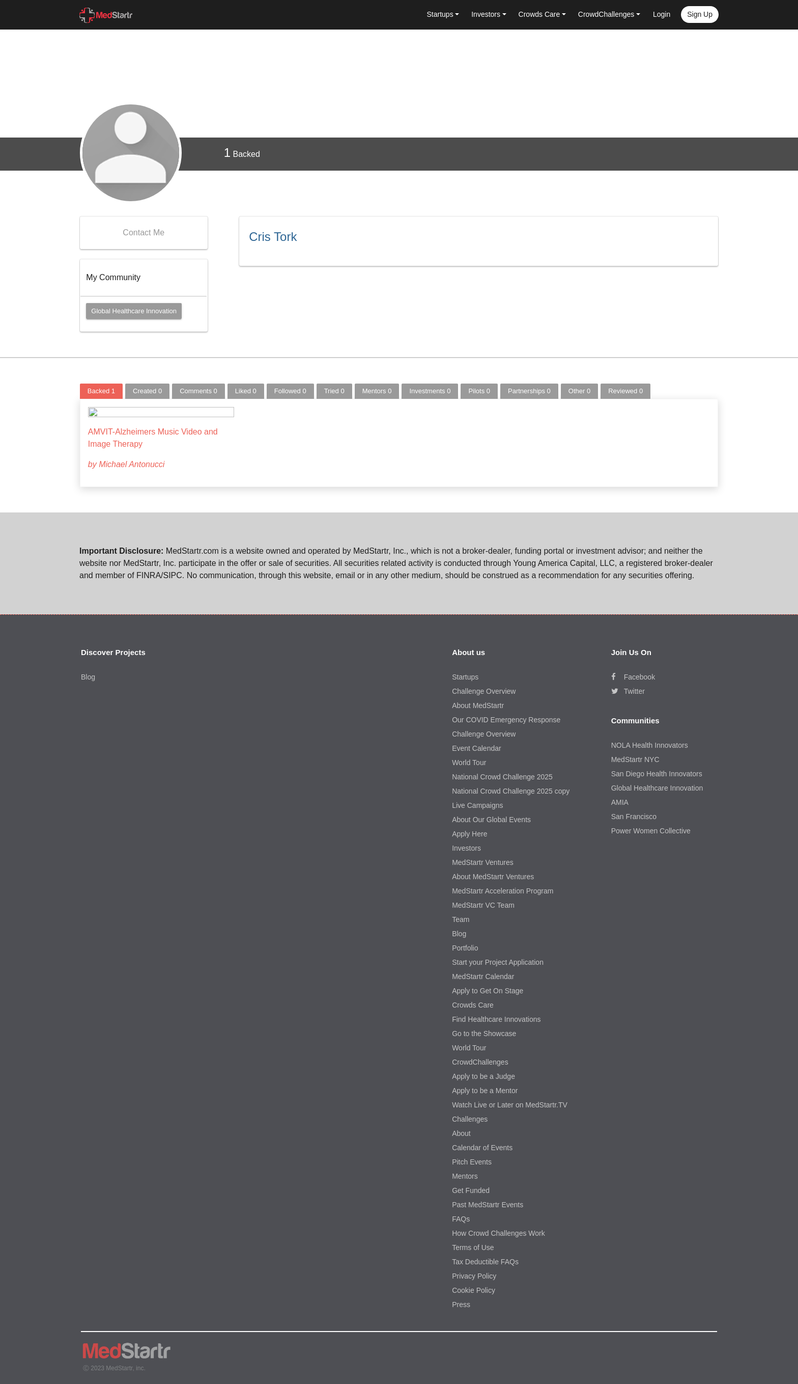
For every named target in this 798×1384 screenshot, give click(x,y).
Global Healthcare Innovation (134, 311)
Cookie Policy (473, 1289)
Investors (466, 847)
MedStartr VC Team (483, 904)
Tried (334, 391)
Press (461, 1303)
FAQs (461, 1217)
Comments (198, 391)
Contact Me (143, 232)
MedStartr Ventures (483, 861)
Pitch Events (472, 1160)
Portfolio (465, 946)
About (461, 1132)
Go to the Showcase (484, 1032)
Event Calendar (476, 747)
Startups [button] (440, 14)
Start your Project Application (498, 961)
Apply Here (469, 832)
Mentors (377, 391)
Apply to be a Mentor (485, 1089)
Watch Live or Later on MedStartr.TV (509, 1103)
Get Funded (471, 1189)
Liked (245, 391)
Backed (242, 152)
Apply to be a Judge (483, 1075)
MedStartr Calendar (483, 975)
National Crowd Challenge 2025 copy (510, 789)
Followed (290, 391)
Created (147, 391)
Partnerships (529, 391)
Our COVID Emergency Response (506, 718)
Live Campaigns (477, 804)
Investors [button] (485, 14)
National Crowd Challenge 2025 (502, 775)
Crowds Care (473, 1003)
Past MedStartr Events (487, 1203)
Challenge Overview (484, 690)
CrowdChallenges (480, 1060)
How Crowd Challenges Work (498, 1232)
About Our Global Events (491, 818)
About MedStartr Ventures (493, 875)
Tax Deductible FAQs (485, 1260)
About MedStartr (478, 704)
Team (460, 918)
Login (661, 14)
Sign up (699, 14)
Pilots (479, 391)
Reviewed (625, 391)
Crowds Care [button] (539, 14)
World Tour (469, 761)
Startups (465, 675)
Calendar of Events (482, 1146)
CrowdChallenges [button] (606, 14)
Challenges (470, 1118)
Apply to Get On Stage (487, 989)
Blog (88, 675)
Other (579, 391)
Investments (429, 391)
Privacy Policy (474, 1274)
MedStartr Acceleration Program (502, 889)
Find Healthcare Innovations (496, 1018)
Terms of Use (473, 1246)
